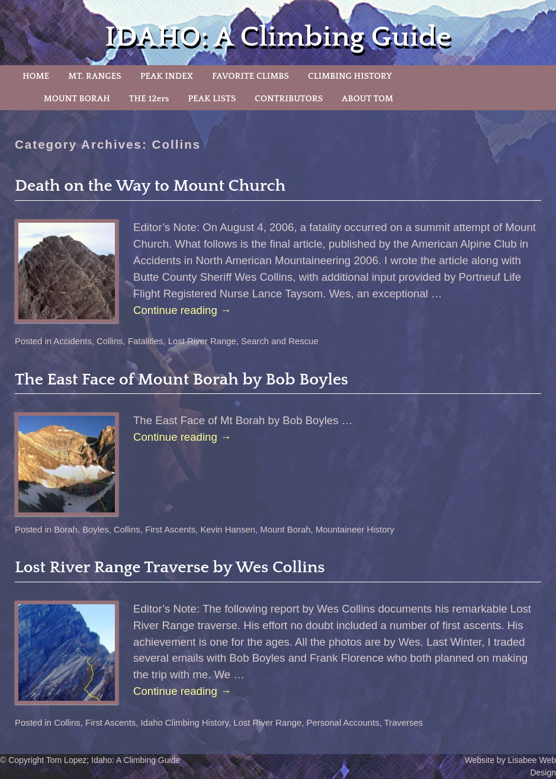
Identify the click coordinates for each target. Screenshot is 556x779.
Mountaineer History (355, 529)
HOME (36, 76)
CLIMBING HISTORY (350, 76)
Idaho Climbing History (184, 722)
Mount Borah (285, 529)
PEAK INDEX (167, 76)
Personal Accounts (342, 722)
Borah (66, 529)
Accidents (72, 341)
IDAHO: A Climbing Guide (278, 37)
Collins (110, 341)
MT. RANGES (94, 76)
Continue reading (182, 310)
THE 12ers (149, 99)
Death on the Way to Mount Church (150, 186)
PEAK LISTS (212, 99)
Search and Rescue (280, 341)
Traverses (403, 722)
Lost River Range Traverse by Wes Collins (170, 567)
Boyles (95, 529)
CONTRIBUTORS (289, 99)
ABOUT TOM (367, 99)
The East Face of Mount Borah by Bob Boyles (181, 379)
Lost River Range (202, 341)
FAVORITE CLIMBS (250, 76)
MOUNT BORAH (77, 99)
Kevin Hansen (227, 529)
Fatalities (145, 341)
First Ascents (170, 529)
